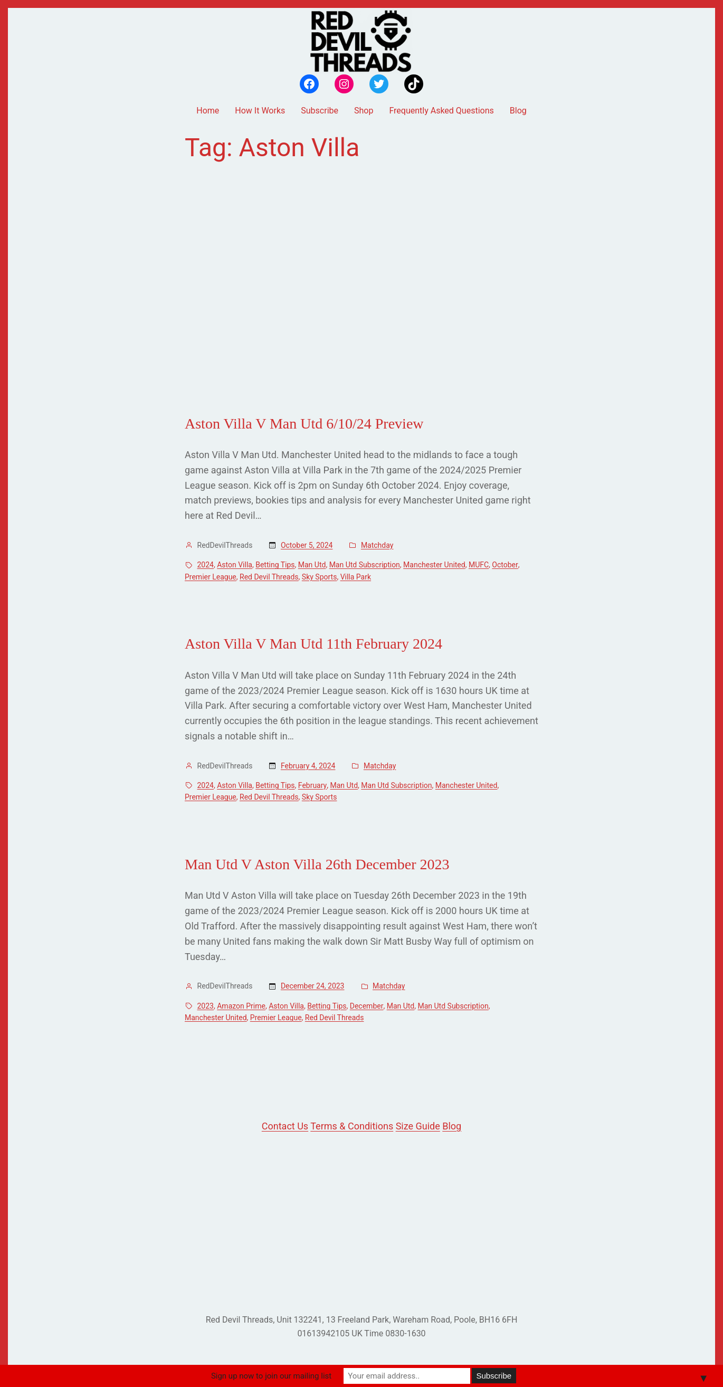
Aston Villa (234, 564)
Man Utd (312, 564)
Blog (451, 1126)
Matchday (377, 545)
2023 (205, 1006)
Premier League (210, 577)
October (505, 564)
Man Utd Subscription (364, 564)
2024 (205, 564)
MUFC (479, 564)
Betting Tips (274, 564)
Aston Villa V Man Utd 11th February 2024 (313, 643)
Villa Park (355, 577)
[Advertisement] (361, 289)
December (367, 1006)
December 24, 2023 (313, 986)
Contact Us (285, 1126)
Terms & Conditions (351, 1126)
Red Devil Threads (269, 577)
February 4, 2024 (308, 766)
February (312, 785)
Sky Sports (319, 577)
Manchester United (434, 564)
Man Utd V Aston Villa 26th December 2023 (317, 864)
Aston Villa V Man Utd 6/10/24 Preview (304, 423)
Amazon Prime (241, 1006)
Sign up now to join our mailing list (271, 1376)
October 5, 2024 (306, 545)
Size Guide (418, 1126)
